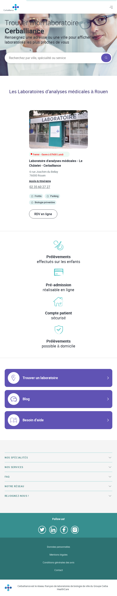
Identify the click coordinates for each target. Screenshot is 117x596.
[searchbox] (52, 58)
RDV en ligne (43, 214)
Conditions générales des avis (58, 562)
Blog (26, 398)
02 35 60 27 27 (39, 187)
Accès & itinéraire (40, 181)
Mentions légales (58, 554)
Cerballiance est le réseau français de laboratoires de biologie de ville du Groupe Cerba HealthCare (63, 588)
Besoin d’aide (33, 420)
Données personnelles (58, 546)
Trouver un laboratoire (40, 377)
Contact (58, 570)
